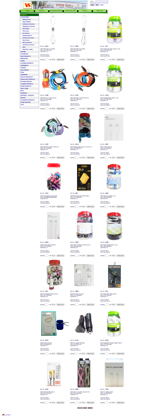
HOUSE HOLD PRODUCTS (28, 79)
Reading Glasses (26, 35)
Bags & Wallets (26, 21)
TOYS (22, 104)
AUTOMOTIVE (24, 54)
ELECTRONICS (25, 70)
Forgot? (102, 4)
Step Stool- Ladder (27, 49)
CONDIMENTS (24, 65)
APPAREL (23, 51)
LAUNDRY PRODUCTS (27, 84)
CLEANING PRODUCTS (27, 63)
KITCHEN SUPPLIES (26, 81)
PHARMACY (24, 93)
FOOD (22, 72)
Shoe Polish (25, 28)
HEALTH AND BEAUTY (27, 77)
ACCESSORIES (25, 17)
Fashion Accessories (27, 38)
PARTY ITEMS (24, 88)
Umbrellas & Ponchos (27, 24)
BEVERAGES (24, 58)
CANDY (23, 61)
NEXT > (90, 408)
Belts (23, 47)
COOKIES (23, 67)
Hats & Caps (25, 40)
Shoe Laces (25, 31)
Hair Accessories (26, 42)
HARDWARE (24, 74)
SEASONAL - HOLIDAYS (27, 95)
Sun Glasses (25, 33)
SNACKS (23, 97)
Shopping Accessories (28, 26)
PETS (22, 90)
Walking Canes (26, 19)
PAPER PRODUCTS (26, 86)
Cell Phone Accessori (27, 44)
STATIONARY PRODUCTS (28, 100)
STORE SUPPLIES (26, 102)
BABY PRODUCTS (26, 56)
